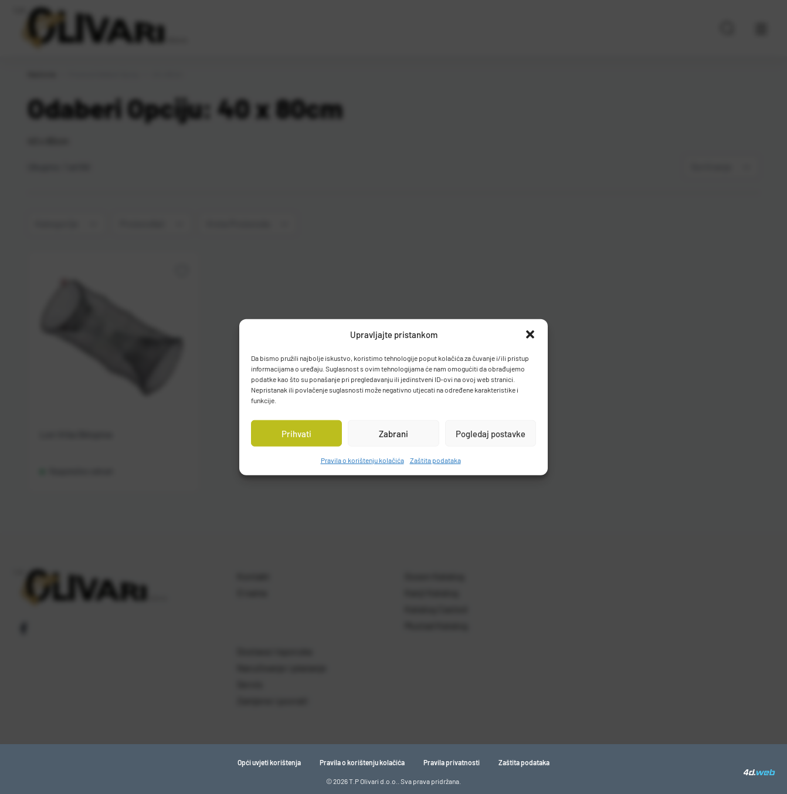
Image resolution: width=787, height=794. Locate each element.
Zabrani (393, 433)
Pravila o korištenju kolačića (362, 460)
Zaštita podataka (435, 460)
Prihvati (296, 433)
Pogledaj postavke (490, 433)
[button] (530, 334)
